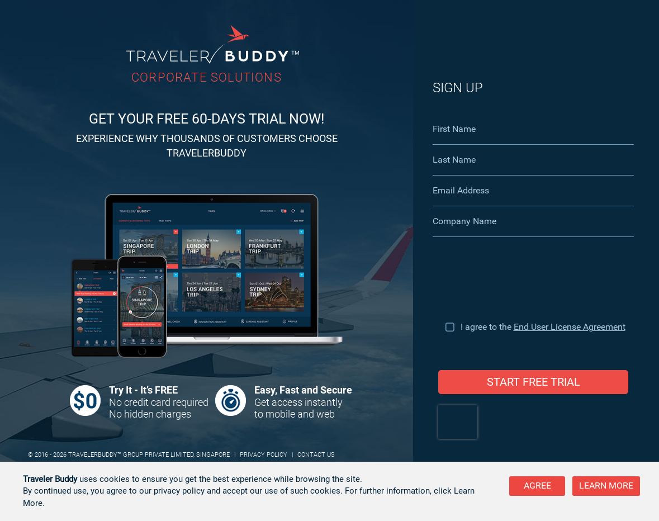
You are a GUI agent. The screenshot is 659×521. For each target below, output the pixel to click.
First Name (454, 129)
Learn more (606, 485)
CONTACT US (316, 454)
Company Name (464, 221)
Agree (537, 485)
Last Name (454, 159)
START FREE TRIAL (533, 382)
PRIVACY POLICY (263, 454)
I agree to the (543, 326)
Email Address (461, 190)
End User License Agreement (569, 326)
